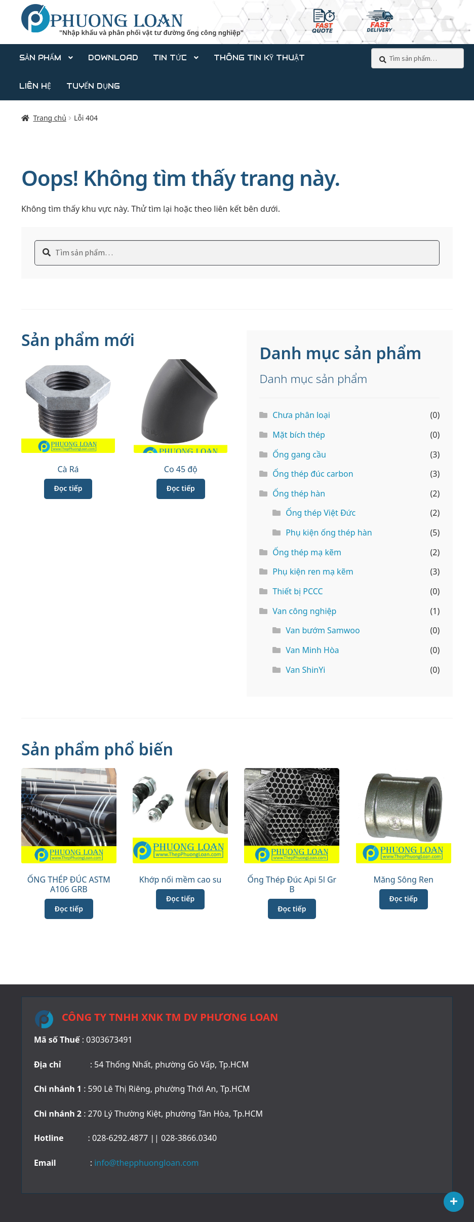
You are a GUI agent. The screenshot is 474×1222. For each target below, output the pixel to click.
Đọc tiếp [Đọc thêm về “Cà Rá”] (68, 488)
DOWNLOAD (113, 57)
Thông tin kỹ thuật (259, 57)
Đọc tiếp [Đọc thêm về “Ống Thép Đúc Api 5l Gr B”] (292, 908)
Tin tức (170, 57)
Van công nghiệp (304, 611)
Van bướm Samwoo (323, 630)
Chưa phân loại (301, 415)
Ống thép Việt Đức (321, 512)
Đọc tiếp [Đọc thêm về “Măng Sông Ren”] (403, 898)
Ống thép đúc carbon (312, 473)
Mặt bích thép (298, 434)
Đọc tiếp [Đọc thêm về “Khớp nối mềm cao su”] (180, 898)
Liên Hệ (35, 86)
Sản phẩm (40, 57)
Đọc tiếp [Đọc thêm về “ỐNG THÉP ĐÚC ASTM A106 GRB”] (69, 908)
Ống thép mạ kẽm (306, 552)
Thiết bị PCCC (297, 591)
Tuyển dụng (93, 86)
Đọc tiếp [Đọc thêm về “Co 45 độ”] (181, 488)
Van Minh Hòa (312, 650)
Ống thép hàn (298, 493)
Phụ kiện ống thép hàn (329, 532)
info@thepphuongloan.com (146, 1162)
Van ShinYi (305, 669)
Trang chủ (49, 118)
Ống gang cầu (299, 454)
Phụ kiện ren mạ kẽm (312, 571)
